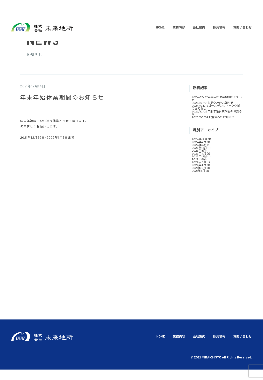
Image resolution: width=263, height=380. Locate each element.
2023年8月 (199, 161)
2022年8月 (199, 170)
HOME (160, 13)
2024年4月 (199, 155)
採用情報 (219, 13)
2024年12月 (199, 150)
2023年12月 (199, 158)
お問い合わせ (242, 13)
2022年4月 (199, 175)
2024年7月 (199, 153)
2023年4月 (199, 164)
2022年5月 (199, 173)
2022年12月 (199, 167)
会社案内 (199, 13)
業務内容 (179, 13)
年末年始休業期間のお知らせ (217, 109)
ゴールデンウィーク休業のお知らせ (216, 117)
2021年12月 (199, 178)
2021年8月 (198, 181)
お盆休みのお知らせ (220, 113)
